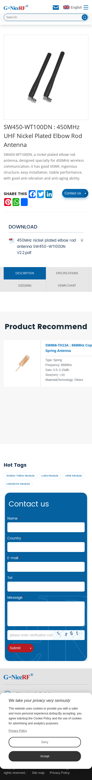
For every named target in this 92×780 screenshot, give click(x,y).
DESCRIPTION (24, 273)
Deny (44, 742)
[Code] (46, 635)
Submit (20, 648)
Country (15, 538)
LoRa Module (49, 476)
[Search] (46, 17)
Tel (9, 578)
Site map (38, 773)
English (72, 7)
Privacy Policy (60, 773)
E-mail (13, 558)
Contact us (75, 193)
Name (13, 518)
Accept (44, 756)
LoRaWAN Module (18, 484)
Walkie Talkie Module (20, 476)
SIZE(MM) (24, 285)
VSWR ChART (67, 285)
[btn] (85, 17)
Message (15, 597)
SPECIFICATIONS (67, 273)
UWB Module (73, 476)
